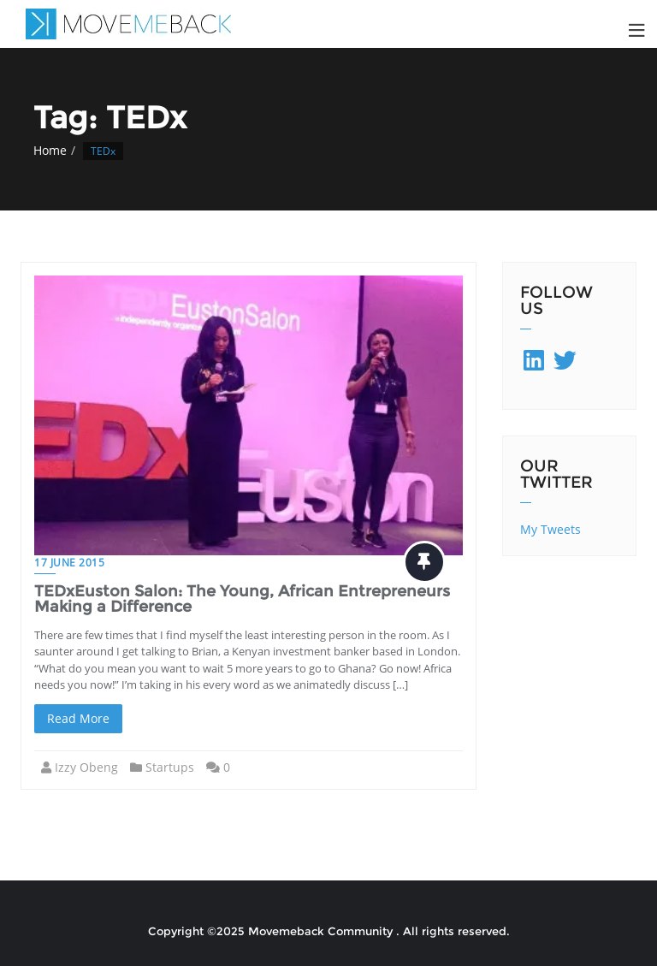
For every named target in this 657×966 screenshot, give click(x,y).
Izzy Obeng (86, 767)
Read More (78, 718)
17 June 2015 (69, 562)
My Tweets (550, 529)
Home (50, 150)
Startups (169, 767)
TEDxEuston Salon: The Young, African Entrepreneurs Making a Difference (242, 599)
